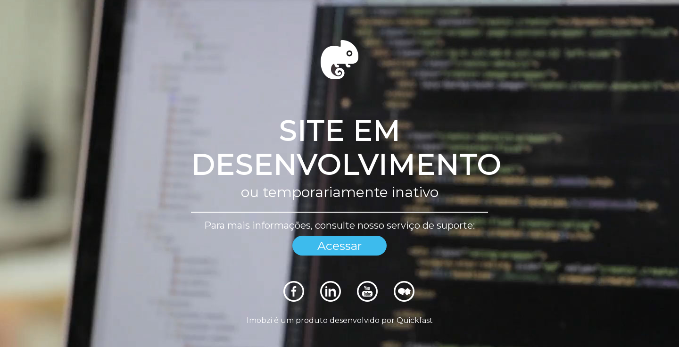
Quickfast (415, 320)
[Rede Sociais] (293, 299)
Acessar (339, 246)
